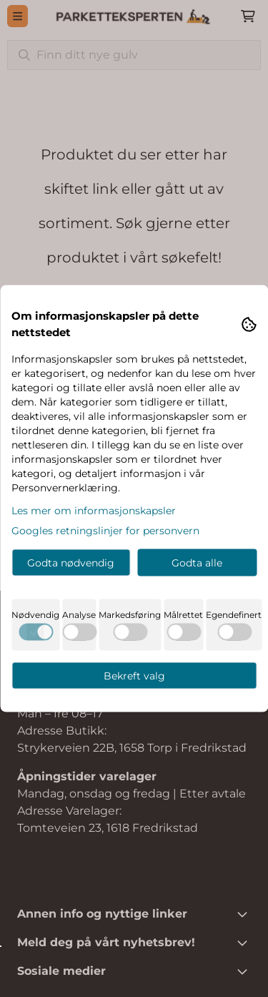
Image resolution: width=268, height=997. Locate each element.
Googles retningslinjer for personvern (105, 530)
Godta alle (197, 562)
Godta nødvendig (70, 562)
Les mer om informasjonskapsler (93, 510)
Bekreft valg (134, 675)
